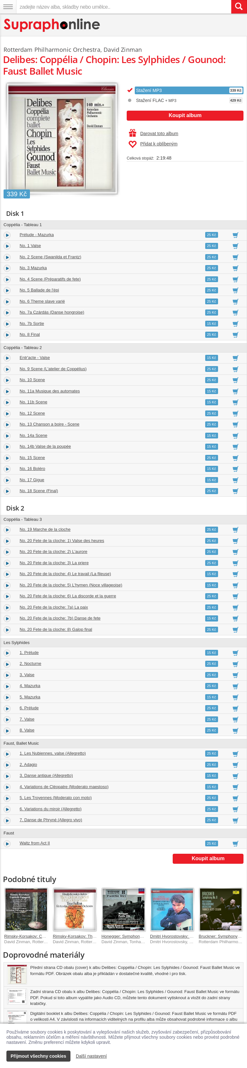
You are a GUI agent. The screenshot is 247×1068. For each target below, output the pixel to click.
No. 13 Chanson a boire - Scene (49, 424)
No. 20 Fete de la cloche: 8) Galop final (56, 629)
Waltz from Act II (35, 843)
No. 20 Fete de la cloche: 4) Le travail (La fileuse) (65, 573)
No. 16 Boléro (32, 468)
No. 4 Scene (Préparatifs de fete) (50, 279)
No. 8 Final (30, 334)
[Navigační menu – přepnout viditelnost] (8, 7)
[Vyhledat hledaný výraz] (239, 7)
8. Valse (27, 730)
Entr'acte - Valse (35, 357)
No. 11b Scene (33, 402)
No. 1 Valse (30, 245)
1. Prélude (29, 652)
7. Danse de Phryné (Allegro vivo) (51, 819)
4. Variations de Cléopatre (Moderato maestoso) (64, 786)
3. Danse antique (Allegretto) (46, 775)
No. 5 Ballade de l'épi (39, 290)
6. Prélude (29, 707)
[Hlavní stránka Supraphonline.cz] (52, 25)
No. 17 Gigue (32, 479)
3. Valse (27, 674)
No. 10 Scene (32, 379)
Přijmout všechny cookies (38, 1056)
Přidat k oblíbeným (153, 144)
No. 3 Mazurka (33, 267)
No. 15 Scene (32, 457)
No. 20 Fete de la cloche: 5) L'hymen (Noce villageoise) (71, 585)
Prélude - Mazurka (37, 234)
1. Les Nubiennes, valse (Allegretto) (53, 753)
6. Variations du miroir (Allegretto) (51, 808)
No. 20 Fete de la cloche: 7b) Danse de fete (60, 618)
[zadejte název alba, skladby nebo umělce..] (123, 7)
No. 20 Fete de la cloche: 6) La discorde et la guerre (68, 596)
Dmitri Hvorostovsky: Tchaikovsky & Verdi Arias (193, 936)
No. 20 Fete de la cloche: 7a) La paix (54, 607)
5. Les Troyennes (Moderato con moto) (56, 797)
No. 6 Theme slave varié (42, 301)
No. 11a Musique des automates (50, 391)
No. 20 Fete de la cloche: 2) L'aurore (53, 551)
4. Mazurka (30, 685)
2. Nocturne (30, 663)
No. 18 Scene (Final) (39, 490)
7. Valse (27, 719)
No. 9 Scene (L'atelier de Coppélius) (53, 368)
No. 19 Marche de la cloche (45, 529)
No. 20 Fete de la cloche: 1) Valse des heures (62, 540)
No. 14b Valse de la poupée (45, 446)
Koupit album (185, 115)
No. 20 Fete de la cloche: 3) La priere (54, 562)
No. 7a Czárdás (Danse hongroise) (52, 312)
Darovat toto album (153, 133)
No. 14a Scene (33, 435)
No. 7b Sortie (32, 323)
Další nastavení (91, 1056)
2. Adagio (28, 764)
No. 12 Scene (32, 413)
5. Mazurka (30, 697)
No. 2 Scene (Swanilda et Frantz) (50, 256)
